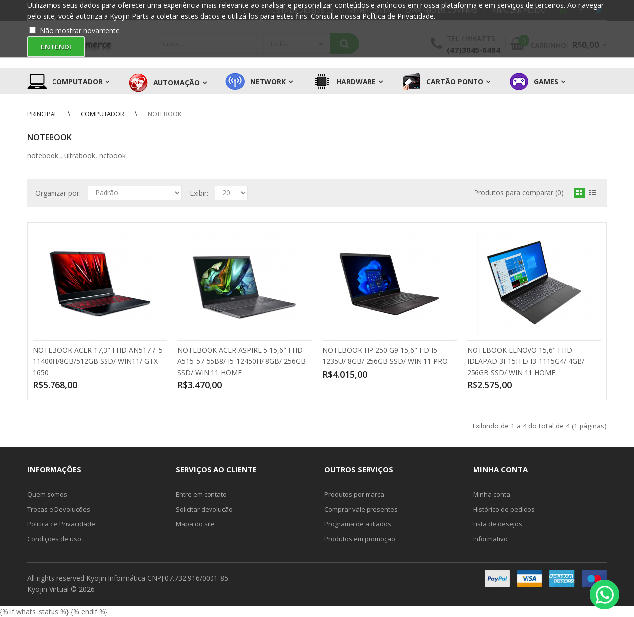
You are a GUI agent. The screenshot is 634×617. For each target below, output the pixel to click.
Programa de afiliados (357, 524)
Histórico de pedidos (504, 509)
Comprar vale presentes (361, 509)
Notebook (165, 113)
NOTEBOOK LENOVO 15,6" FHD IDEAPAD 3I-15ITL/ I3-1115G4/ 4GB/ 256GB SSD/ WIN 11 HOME (525, 361)
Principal (42, 113)
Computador (102, 113)
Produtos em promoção (359, 538)
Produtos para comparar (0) (519, 192)
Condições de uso (54, 538)
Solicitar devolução (204, 509)
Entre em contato (201, 494)
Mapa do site (195, 524)
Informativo (490, 538)
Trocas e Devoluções (58, 509)
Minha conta (491, 494)
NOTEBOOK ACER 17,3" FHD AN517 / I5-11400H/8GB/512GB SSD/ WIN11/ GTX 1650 (99, 361)
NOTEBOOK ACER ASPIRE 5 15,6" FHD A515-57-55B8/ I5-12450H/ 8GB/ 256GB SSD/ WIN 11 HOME (241, 361)
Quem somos (47, 494)
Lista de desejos (497, 524)
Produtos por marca (354, 494)
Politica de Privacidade (61, 524)
